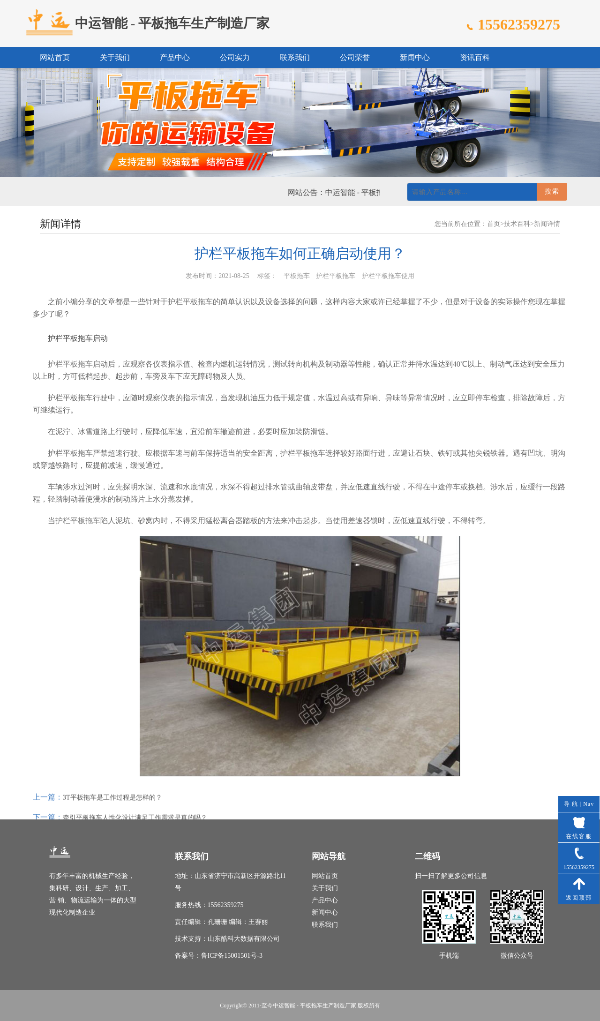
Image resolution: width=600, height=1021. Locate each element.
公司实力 (235, 57)
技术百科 (517, 223)
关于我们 (115, 57)
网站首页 (55, 57)
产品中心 (175, 57)
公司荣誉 (355, 57)
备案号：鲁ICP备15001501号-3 (218, 955)
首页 (493, 223)
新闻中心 (415, 57)
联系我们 (295, 57)
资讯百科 (475, 57)
